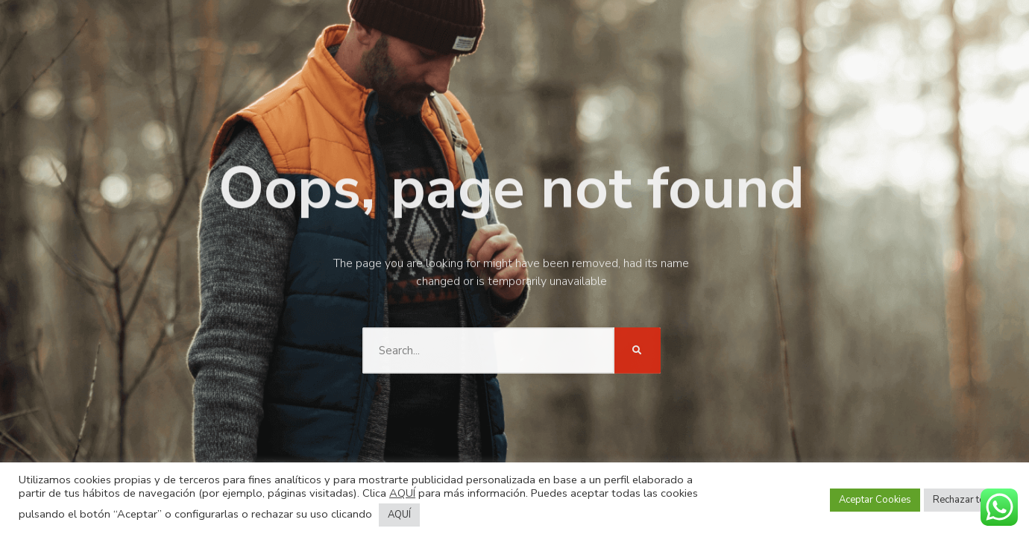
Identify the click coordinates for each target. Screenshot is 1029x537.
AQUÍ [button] (399, 514)
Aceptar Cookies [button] (875, 499)
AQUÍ (402, 493)
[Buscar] (637, 336)
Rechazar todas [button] (967, 499)
